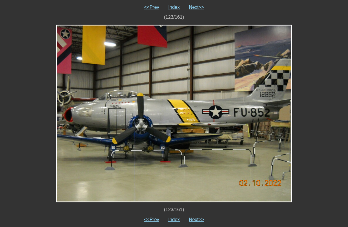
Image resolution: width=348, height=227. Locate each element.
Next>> (196, 7)
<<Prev (151, 7)
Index (174, 7)
